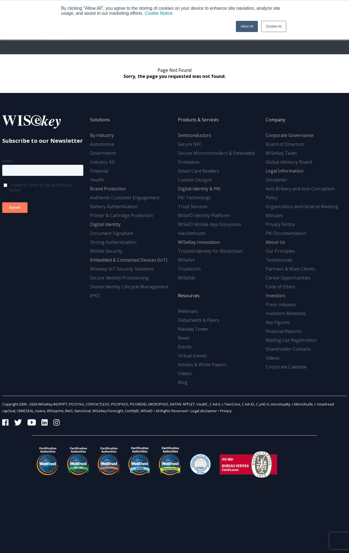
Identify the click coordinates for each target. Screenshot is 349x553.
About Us (275, 242)
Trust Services (193, 206)
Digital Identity (105, 224)
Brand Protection (108, 189)
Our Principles (280, 251)
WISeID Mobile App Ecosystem (209, 224)
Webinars (188, 311)
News (184, 338)
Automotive (102, 144)
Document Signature (111, 233)
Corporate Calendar (286, 367)
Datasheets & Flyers (198, 320)
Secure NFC (190, 144)
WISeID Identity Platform (204, 215)
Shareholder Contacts (288, 349)
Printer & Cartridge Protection (121, 215)
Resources (189, 296)
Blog (183, 382)
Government (103, 153)
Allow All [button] (247, 26)
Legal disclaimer (204, 410)
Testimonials (279, 260)
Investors (275, 296)
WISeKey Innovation (199, 242)
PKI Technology (194, 198)
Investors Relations (286, 313)
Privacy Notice (280, 224)
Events (185, 347)
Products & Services (198, 120)
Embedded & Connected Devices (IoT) (128, 260)
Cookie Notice (159, 13)
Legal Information (284, 171)
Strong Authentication (113, 242)
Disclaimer (276, 180)
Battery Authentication (114, 206)
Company (275, 120)
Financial (99, 171)
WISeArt (186, 260)
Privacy (225, 410)
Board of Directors (285, 144)
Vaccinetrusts (192, 233)
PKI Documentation (286, 233)
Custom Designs (195, 180)
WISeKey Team (281, 153)
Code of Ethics (280, 287)
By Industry (102, 135)
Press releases (281, 304)
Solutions (100, 120)
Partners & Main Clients (290, 269)
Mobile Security (106, 251)
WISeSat (186, 278)
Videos (185, 373)
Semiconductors (194, 135)
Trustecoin (189, 269)
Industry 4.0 (102, 162)
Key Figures (278, 322)
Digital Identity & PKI (199, 189)
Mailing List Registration (291, 340)
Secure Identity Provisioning (119, 278)
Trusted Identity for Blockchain (210, 251)
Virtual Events (192, 356)
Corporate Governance (289, 135)
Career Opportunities (288, 278)
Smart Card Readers (198, 171)
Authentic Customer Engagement (124, 198)
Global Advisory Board (289, 162)
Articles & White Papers (202, 365)
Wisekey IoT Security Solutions (122, 269)
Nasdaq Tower (193, 329)
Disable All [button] (273, 26)
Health (97, 180)
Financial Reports (283, 331)
